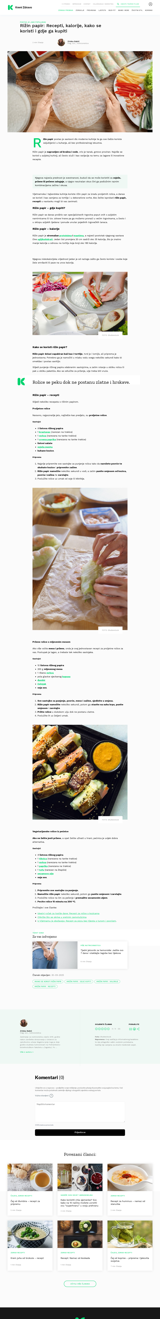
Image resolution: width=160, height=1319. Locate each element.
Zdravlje (80, 10)
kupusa (66, 676)
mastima (79, 235)
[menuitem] (150, 4)
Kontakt (87, 4)
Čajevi (14, 1196)
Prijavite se (80, 1132)
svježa (41, 447)
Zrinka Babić (26, 1031)
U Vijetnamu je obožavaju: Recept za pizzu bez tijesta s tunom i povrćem (77, 921)
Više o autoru (26, 1052)
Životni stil (137, 10)
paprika (43, 866)
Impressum (76, 4)
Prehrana (91, 10)
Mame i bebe (123, 10)
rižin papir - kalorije (108, 981)
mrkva (50, 672)
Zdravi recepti (25, 1196)
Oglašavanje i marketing (103, 4)
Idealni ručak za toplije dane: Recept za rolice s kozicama (68, 913)
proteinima (65, 235)
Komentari (47, 1078)
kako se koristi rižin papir (48, 981)
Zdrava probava (65, 10)
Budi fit (112, 10)
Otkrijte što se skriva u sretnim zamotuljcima (62, 917)
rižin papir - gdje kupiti (79, 981)
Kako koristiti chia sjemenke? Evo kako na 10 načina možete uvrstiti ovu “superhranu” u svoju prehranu (79, 1203)
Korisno (148, 10)
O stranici (66, 4)
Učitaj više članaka (80, 1284)
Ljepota (102, 10)
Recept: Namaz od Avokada (75, 1258)
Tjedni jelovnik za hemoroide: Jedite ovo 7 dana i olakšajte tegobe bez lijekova (102, 951)
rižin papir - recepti (46, 986)
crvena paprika (47, 439)
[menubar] (150, 4)
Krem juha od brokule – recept (27, 1258)
